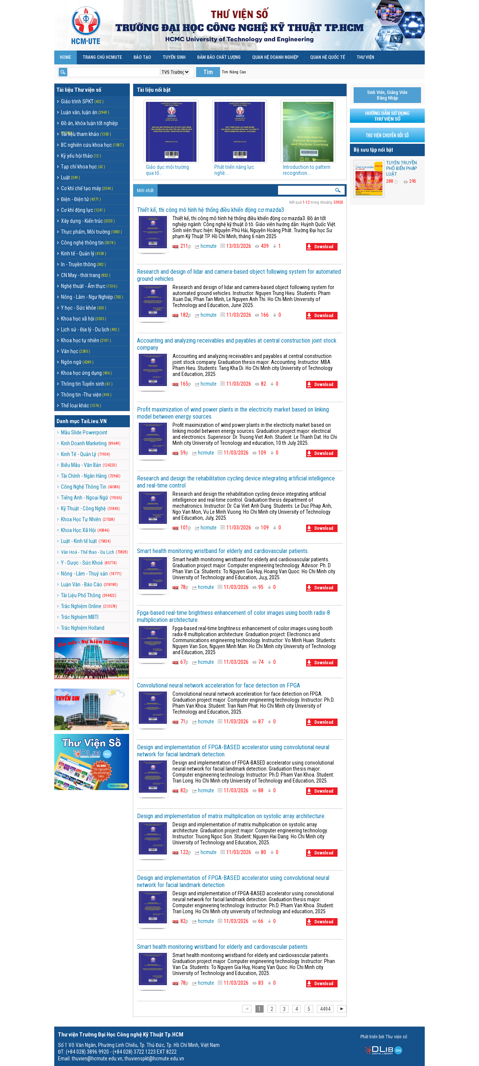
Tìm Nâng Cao (234, 72)
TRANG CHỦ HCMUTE (102, 57)
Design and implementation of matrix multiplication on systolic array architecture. (231, 816)
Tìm (208, 72)
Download (320, 246)
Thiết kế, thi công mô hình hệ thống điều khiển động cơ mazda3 (210, 209)
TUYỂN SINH (174, 57)
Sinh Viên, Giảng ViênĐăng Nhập (387, 95)
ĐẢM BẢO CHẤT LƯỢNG (219, 57)
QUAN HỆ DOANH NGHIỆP (275, 57)
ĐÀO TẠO (142, 57)
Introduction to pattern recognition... (306, 170)
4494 (325, 1009)
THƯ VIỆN (365, 57)
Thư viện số (87, 89)
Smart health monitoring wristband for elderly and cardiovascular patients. (223, 551)
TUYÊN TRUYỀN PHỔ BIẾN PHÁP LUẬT (401, 168)
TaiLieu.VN (94, 421)
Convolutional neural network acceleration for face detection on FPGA (218, 685)
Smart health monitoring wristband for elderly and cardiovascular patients (222, 946)
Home (65, 57)
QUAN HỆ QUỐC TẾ (327, 57)
